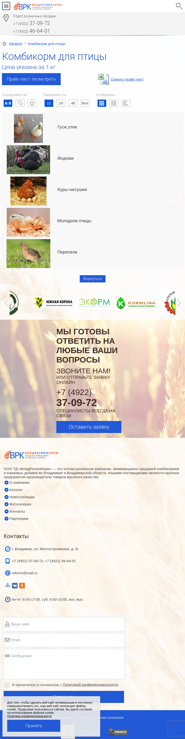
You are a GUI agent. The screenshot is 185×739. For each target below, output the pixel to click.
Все (85, 103)
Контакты (17, 511)
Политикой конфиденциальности (90, 684)
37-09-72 (31, 23)
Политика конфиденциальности (29, 716)
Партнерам (18, 518)
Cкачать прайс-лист (127, 79)
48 (73, 103)
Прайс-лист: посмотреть (31, 79)
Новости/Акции (21, 497)
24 (61, 103)
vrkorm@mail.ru (24, 573)
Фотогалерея (20, 504)
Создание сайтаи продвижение (89, 731)
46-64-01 (31, 31)
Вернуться (92, 278)
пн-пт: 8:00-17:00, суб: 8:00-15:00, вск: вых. (48, 599)
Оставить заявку (89, 427)
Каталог (15, 43)
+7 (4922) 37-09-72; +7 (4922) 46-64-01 (44, 561)
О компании (19, 482)
